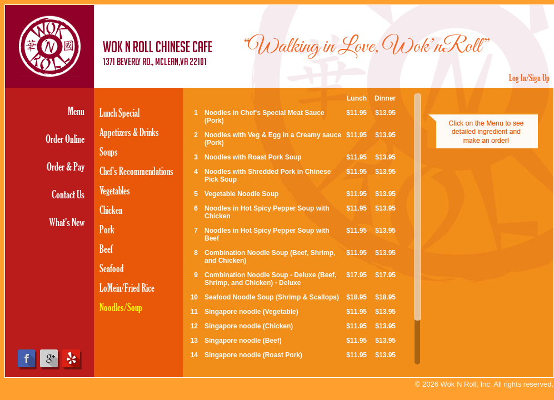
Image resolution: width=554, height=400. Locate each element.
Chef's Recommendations (136, 170)
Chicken (110, 209)
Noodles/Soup (120, 307)
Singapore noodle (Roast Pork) (253, 355)
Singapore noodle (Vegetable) (251, 312)
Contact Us (68, 194)
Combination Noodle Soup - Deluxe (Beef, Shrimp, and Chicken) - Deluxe (270, 279)
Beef (106, 248)
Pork (106, 229)
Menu (76, 110)
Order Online (65, 138)
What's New (66, 222)
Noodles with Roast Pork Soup (253, 157)
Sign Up (539, 77)
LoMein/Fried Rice (126, 287)
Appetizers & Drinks (129, 132)
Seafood (111, 268)
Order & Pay (65, 166)
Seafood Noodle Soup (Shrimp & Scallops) (271, 297)
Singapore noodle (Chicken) (248, 326)
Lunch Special (119, 112)
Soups (108, 151)
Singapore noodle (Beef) (243, 340)
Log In (517, 77)
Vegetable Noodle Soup (241, 194)
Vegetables (114, 190)
